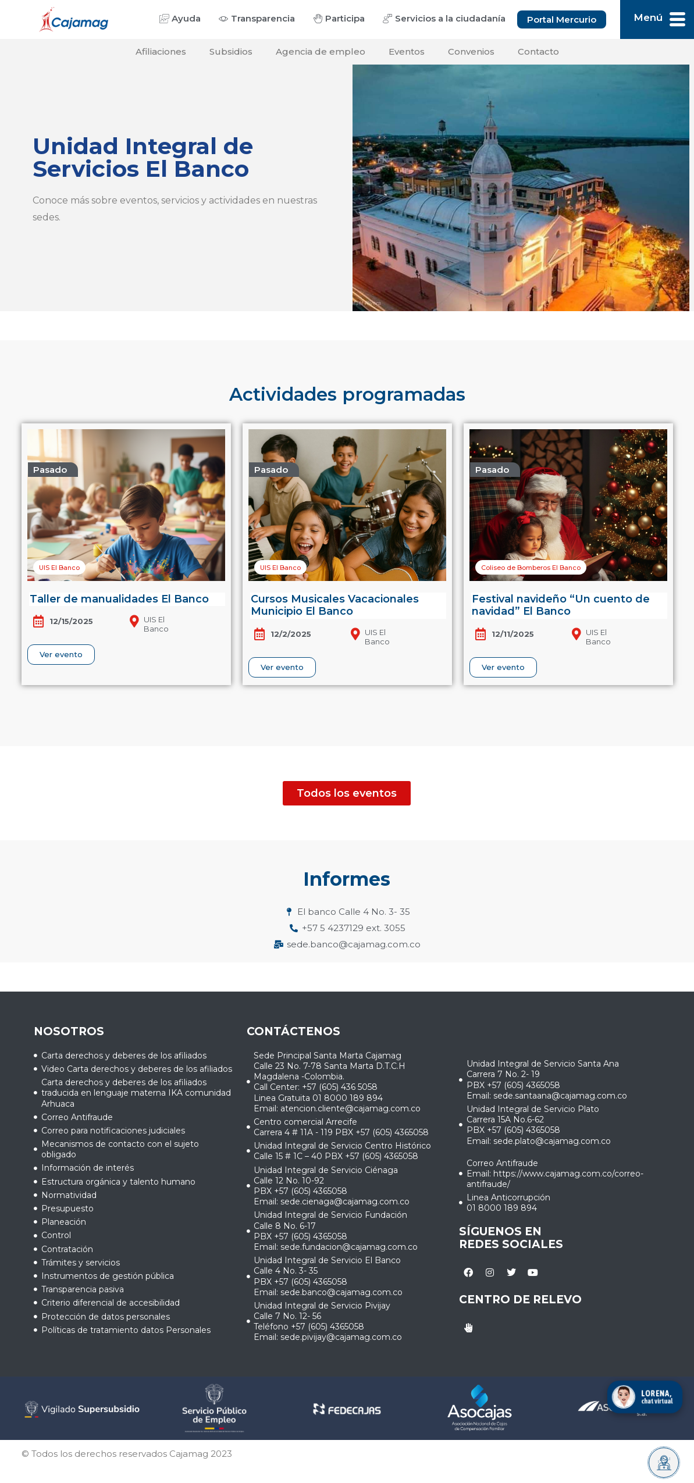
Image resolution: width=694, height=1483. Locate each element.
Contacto (538, 51)
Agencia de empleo (320, 51)
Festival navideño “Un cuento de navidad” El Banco (561, 605)
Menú (648, 17)
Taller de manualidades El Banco (119, 599)
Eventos (407, 51)
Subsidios (230, 51)
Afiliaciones (161, 51)
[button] (53, 469)
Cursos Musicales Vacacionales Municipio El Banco (335, 605)
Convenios (471, 51)
